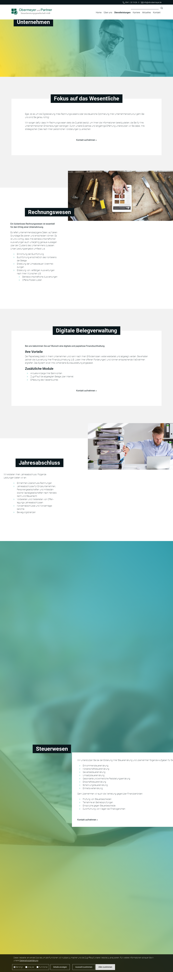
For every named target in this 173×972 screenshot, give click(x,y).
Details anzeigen (60, 967)
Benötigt (19, 967)
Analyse (31, 967)
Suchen (162, 8)
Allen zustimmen (105, 967)
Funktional (43, 967)
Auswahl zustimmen (83, 967)
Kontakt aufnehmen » (86, 140)
